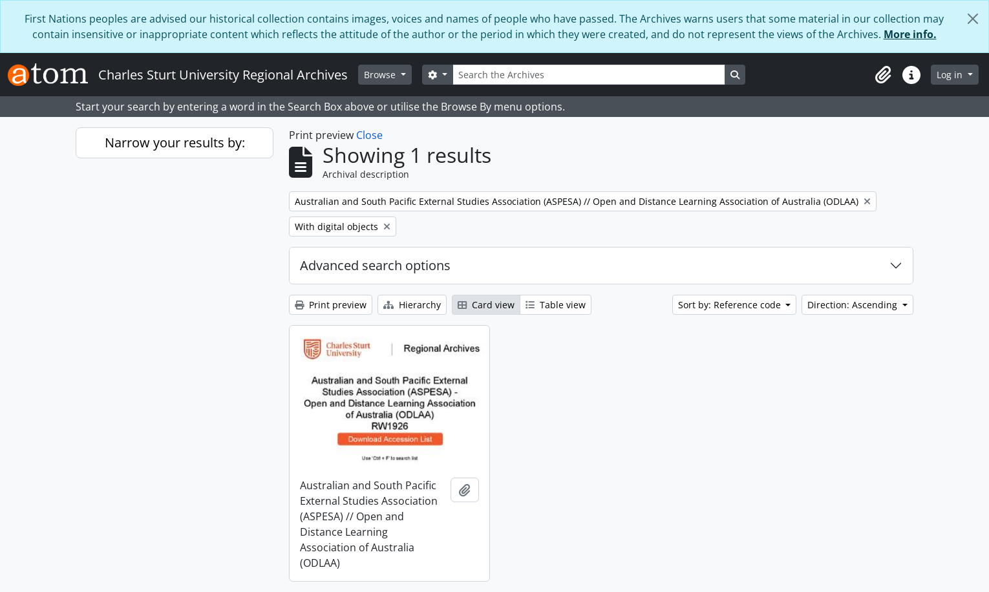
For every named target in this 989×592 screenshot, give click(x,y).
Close (369, 135)
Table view (556, 305)
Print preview (331, 305)
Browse (381, 75)
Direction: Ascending (853, 305)
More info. (910, 34)
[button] (883, 75)
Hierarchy (412, 305)
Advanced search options (375, 265)
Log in (951, 75)
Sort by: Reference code (730, 305)
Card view (486, 305)
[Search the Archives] (588, 75)
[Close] (972, 19)
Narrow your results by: (175, 142)
